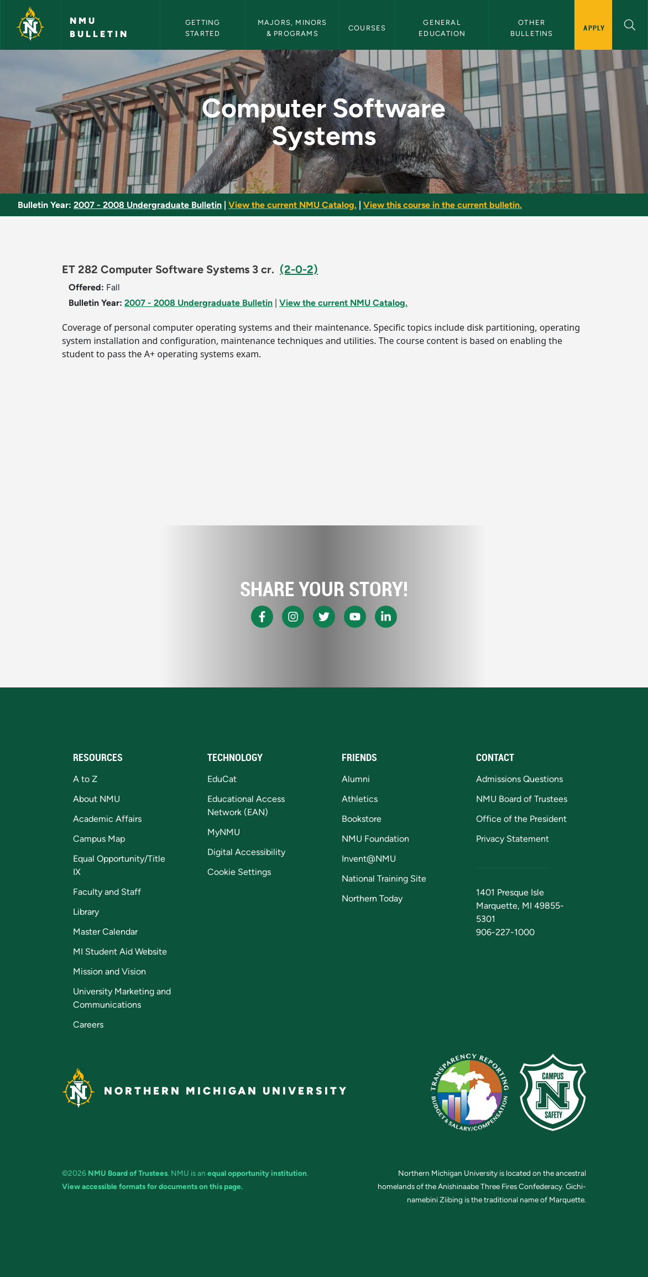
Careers (88, 1024)
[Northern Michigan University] (30, 25)
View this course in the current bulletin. (442, 205)
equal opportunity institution (257, 1173)
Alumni (356, 779)
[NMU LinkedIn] (386, 617)
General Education (442, 27)
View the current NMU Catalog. (292, 205)
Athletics (360, 799)
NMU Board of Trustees (521, 799)
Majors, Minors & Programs (294, 27)
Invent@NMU (369, 858)
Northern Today (372, 898)
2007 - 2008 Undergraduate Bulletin (148, 205)
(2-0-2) (299, 269)
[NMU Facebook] (262, 617)
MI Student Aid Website (120, 951)
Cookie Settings (239, 872)
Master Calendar (105, 931)
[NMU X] (324, 617)
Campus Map (99, 838)
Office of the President (521, 819)
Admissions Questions (519, 779)
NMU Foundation (375, 838)
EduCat (222, 779)
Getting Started (204, 27)
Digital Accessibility (246, 852)
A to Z (85, 779)
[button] (630, 23)
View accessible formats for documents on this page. (152, 1186)
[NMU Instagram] (293, 617)
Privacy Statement (512, 838)
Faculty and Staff (107, 892)
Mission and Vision (109, 971)
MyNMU (223, 832)
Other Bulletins (531, 27)
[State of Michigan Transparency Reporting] (470, 1092)
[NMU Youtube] (355, 617)
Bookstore (362, 819)
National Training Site (384, 878)
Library (86, 911)
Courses (367, 28)
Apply (594, 28)
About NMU (96, 799)
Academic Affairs (107, 819)
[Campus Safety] (553, 1092)
